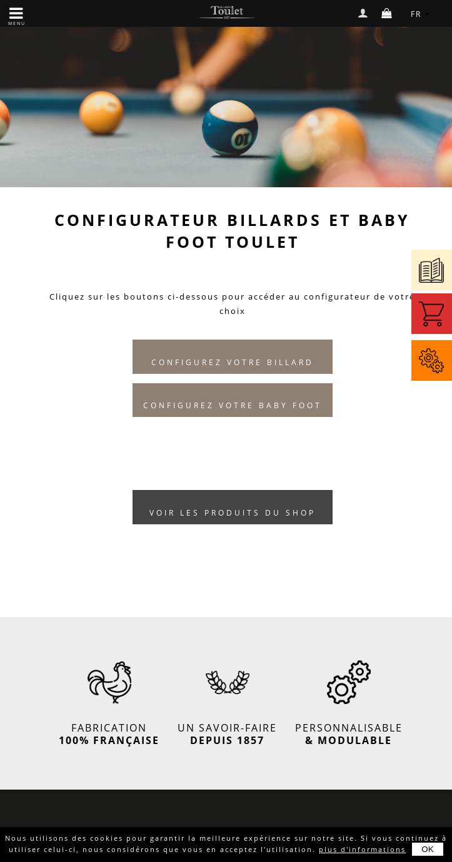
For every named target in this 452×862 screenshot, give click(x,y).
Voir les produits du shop (232, 512)
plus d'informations (362, 849)
